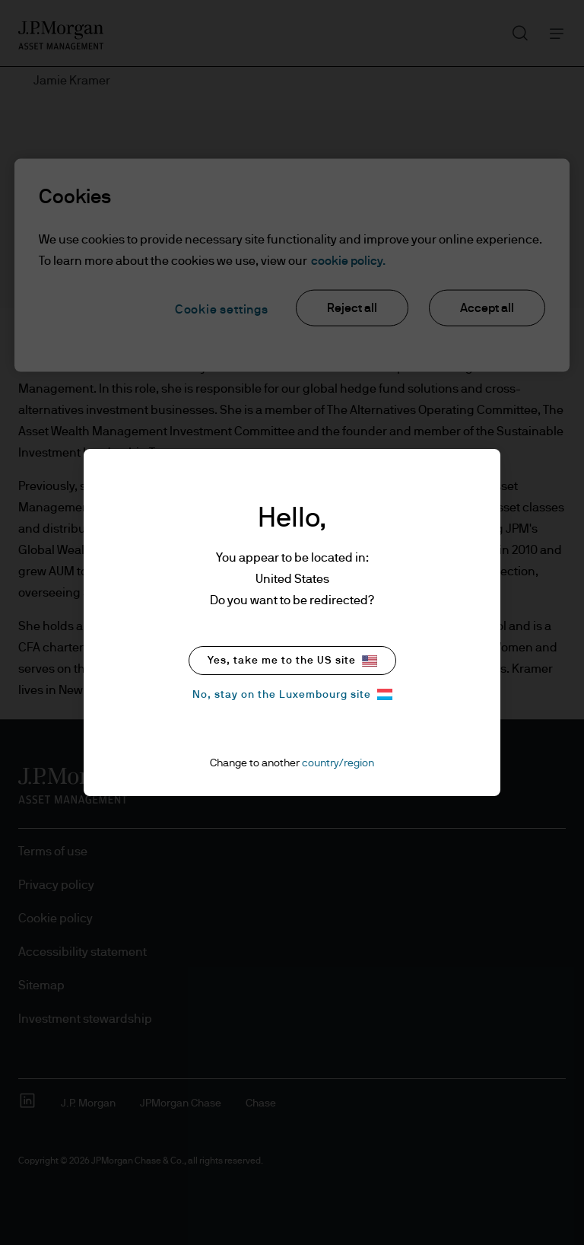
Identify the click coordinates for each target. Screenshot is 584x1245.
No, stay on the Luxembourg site (292, 694)
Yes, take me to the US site (292, 661)
